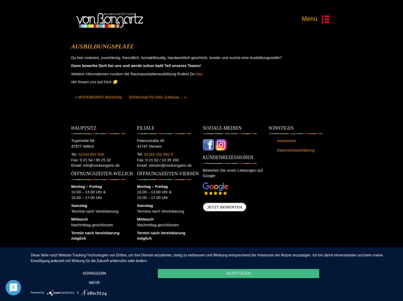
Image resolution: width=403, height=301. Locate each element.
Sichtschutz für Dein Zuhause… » (157, 97)
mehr (342, 283)
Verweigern (86, 283)
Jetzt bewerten (224, 207)
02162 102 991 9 (158, 154)
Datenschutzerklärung (296, 150)
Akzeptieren (214, 283)
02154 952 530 (91, 154)
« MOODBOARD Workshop (98, 97)
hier (199, 74)
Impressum (286, 140)
